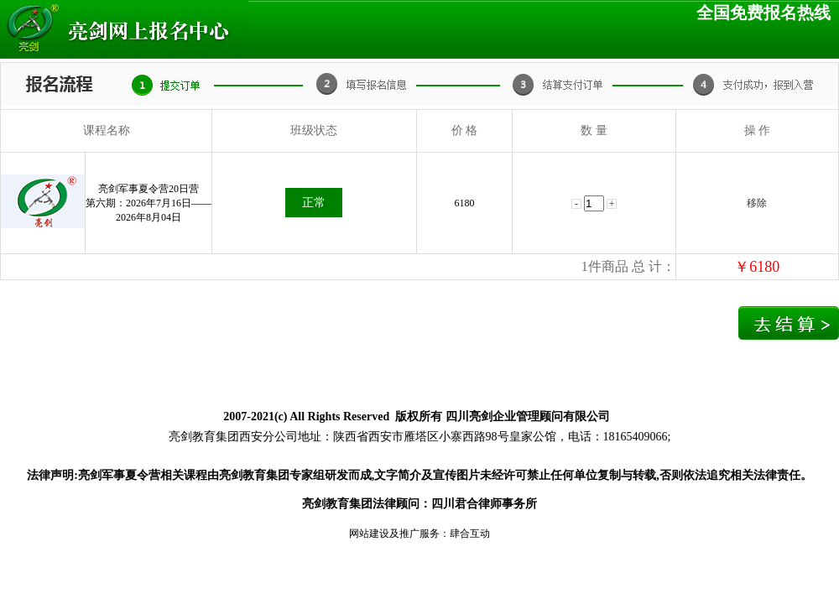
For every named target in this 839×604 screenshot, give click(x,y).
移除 (757, 203)
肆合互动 (470, 533)
